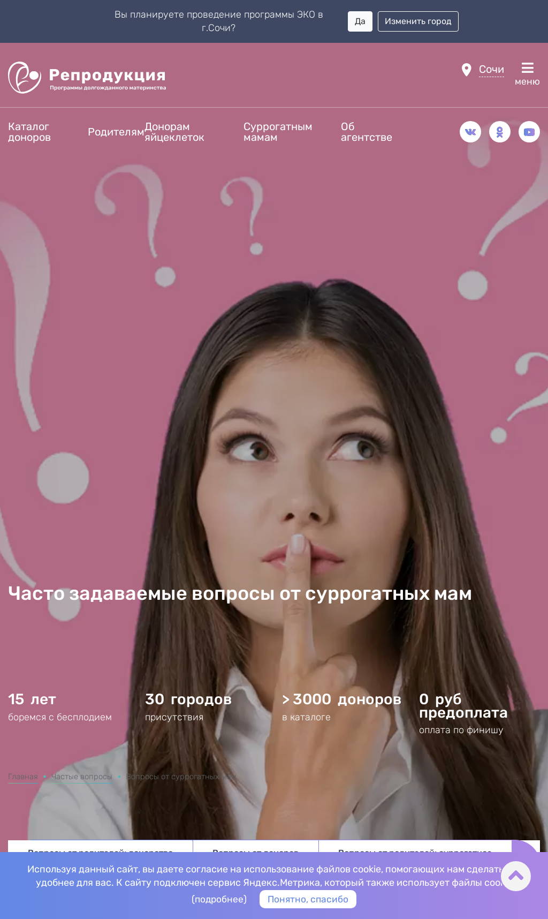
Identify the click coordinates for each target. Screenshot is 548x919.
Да (360, 21)
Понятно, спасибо (309, 899)
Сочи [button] (491, 69)
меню (527, 74)
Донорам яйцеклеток (174, 132)
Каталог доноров (29, 132)
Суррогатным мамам (278, 132)
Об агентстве (366, 132)
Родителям (116, 132)
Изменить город (418, 21)
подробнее (218, 899)
